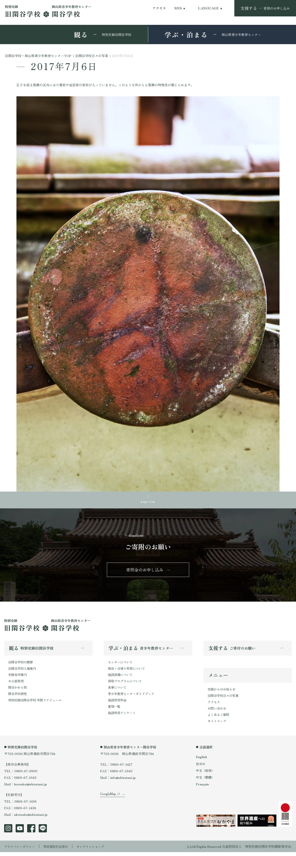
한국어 (201, 767)
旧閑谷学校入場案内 (23, 670)
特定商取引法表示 (58, 850)
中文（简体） (206, 774)
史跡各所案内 (18, 677)
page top (148, 501)
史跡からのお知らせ (222, 691)
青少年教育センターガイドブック (132, 697)
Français (202, 787)
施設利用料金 (118, 703)
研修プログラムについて (126, 683)
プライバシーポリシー (20, 850)
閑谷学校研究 (18, 697)
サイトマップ (217, 724)
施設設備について (121, 677)
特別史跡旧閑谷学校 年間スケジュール (36, 703)
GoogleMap (108, 800)
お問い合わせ (217, 711)
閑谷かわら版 (18, 690)
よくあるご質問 (219, 718)
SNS (178, 8)
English (201, 760)
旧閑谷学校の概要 (21, 664)
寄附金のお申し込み (144, 571)
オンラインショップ (95, 850)
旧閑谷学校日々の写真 (224, 698)
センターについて (121, 664)
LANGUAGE (208, 8)
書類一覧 (114, 710)
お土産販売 (16, 683)
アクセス (159, 8)
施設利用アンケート (123, 716)
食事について (118, 690)
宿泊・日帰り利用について (127, 670)
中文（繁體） (206, 781)
